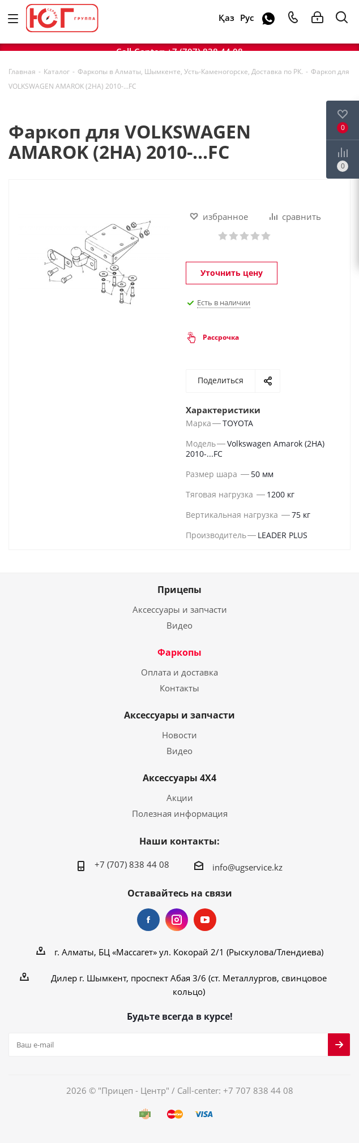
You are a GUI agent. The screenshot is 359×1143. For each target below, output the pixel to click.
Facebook (148, 919)
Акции (179, 797)
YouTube (205, 919)
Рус (247, 17)
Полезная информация (180, 813)
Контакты (179, 688)
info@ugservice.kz (247, 867)
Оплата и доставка (179, 672)
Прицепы (179, 589)
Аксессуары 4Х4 (179, 778)
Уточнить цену (231, 272)
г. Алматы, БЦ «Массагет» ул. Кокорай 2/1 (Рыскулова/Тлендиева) (188, 952)
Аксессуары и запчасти (180, 609)
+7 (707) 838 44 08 (132, 864)
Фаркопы (179, 652)
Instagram (176, 919)
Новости (179, 735)
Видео (179, 625)
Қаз (226, 17)
